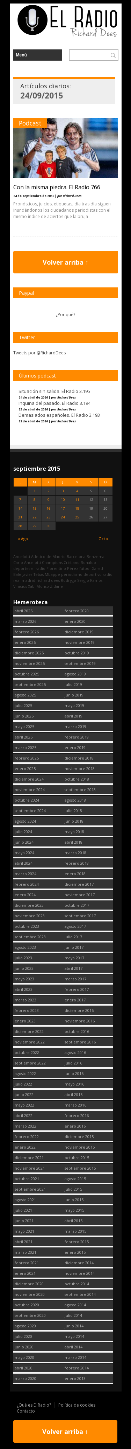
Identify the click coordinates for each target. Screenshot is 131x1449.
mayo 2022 (24, 1105)
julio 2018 (73, 810)
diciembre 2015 (79, 1136)
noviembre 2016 (80, 1020)
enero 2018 (75, 873)
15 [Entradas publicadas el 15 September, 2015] (34, 508)
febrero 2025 (27, 758)
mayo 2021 (24, 1231)
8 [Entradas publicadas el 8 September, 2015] (35, 499)
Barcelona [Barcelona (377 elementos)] (76, 556)
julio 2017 (73, 936)
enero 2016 (75, 1126)
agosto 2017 (75, 926)
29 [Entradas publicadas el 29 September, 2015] (34, 526)
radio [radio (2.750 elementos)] (107, 574)
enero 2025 (25, 768)
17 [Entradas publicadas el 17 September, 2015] (63, 508)
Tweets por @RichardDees (39, 353)
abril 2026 (23, 610)
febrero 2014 (77, 1367)
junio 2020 (24, 1346)
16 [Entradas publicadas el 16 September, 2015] (48, 508)
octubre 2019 (77, 652)
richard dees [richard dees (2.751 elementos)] (48, 580)
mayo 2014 (74, 1336)
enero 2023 (25, 1020)
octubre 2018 (77, 779)
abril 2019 (73, 716)
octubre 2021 (27, 1178)
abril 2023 (23, 989)
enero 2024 (25, 894)
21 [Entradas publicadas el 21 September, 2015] (20, 517)
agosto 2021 (25, 1199)
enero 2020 (75, 621)
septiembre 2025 (30, 684)
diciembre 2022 (29, 1031)
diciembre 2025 (29, 652)
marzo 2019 (75, 726)
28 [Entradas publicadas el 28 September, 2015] (20, 526)
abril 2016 (73, 1094)
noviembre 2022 (30, 1042)
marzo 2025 (25, 747)
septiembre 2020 (30, 1315)
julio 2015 (73, 1189)
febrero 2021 (27, 1262)
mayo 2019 (74, 705)
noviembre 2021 (30, 1168)
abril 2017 (73, 968)
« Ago (23, 538)
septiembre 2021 (30, 1189)
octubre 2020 (27, 1304)
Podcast (30, 123)
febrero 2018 (77, 863)
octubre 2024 (27, 800)
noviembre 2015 (80, 1147)
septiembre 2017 (80, 915)
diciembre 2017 (79, 884)
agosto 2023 (25, 947)
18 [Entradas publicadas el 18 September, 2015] (77, 508)
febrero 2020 (77, 610)
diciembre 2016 (79, 1010)
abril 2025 (23, 737)
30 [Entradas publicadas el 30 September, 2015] (48, 526)
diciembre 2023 (29, 905)
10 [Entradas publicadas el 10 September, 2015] (63, 499)
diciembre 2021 (29, 1157)
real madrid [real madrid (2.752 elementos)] (24, 580)
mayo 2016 (74, 1084)
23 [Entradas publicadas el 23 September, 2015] (48, 517)
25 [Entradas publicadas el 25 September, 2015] (77, 517)
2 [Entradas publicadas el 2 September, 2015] (49, 491)
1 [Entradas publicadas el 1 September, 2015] (35, 491)
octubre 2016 (77, 1031)
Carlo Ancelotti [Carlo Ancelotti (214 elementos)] (27, 562)
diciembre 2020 (29, 1283)
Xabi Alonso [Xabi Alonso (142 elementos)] (38, 586)
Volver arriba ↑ (65, 262)
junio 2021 (24, 1220)
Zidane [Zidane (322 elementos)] (56, 586)
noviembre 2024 (30, 789)
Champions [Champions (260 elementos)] (52, 562)
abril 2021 (23, 1241)
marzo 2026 (25, 621)
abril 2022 (23, 1115)
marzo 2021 (25, 1252)
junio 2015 (74, 1199)
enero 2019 (75, 747)
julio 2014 (73, 1315)
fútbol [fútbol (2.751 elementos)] (84, 568)
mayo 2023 (24, 978)
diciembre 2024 (29, 779)
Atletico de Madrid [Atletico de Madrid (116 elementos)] (48, 556)
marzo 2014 (75, 1357)
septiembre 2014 (80, 1294)
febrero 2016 (77, 1115)
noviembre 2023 (30, 915)
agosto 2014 (75, 1304)
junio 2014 (74, 1325)
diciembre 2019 (79, 631)
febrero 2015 (77, 1241)
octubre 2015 (77, 1157)
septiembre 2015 (80, 1168)
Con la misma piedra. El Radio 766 (56, 187)
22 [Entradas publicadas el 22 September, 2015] (34, 517)
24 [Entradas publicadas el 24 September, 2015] (63, 517)
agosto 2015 (75, 1178)
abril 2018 (73, 842)
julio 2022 (23, 1084)
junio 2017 (74, 947)
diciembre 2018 (79, 758)
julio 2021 (23, 1210)
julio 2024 (23, 831)
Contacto (26, 1411)
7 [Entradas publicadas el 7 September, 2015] (20, 499)
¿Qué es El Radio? (34, 1405)
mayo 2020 (24, 1357)
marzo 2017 (75, 978)
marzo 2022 (25, 1126)
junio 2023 (24, 968)
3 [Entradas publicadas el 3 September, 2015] (63, 491)
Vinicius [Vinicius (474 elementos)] (20, 586)
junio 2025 (24, 716)
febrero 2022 (27, 1136)
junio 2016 (74, 1073)
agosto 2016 (75, 1052)
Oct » (103, 538)
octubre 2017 (77, 905)
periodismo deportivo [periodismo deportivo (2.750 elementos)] (81, 574)
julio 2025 (23, 705)
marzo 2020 (25, 1378)
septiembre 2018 (80, 789)
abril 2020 (23, 1367)
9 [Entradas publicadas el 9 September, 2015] (49, 499)
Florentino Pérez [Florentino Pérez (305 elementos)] (62, 568)
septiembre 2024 (30, 810)
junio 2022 (24, 1094)
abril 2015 (73, 1220)
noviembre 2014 (80, 1273)
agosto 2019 (75, 673)
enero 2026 (25, 642)
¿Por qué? (65, 315)
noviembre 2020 (30, 1294)
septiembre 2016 (80, 1042)
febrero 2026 (27, 631)
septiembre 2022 (30, 1063)
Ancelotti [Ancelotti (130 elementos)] (21, 556)
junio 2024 (24, 842)
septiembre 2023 (30, 936)
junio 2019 (74, 695)
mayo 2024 (24, 852)
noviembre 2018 (80, 768)
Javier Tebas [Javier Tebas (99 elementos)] (33, 574)
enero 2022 (25, 1147)
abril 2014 (73, 1346)
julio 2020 (23, 1336)
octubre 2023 (27, 926)
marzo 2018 (75, 852)
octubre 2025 (27, 673)
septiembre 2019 (80, 663)
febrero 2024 (27, 884)
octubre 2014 (77, 1283)
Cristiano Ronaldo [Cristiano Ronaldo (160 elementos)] (80, 562)
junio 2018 (74, 821)
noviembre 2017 (80, 894)
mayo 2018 (74, 831)
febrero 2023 (27, 1010)
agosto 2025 (25, 695)
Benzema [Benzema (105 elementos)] (95, 556)
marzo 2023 (25, 999)
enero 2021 (25, 1273)
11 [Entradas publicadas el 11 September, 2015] (77, 499)
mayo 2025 (24, 726)
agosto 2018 (75, 800)
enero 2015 (75, 1252)
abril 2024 (23, 863)
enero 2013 (75, 1378)
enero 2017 (75, 999)
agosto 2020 (25, 1325)
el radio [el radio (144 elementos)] (38, 568)
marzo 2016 (75, 1105)
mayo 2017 (74, 957)
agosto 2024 (25, 821)
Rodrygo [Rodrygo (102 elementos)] (68, 580)
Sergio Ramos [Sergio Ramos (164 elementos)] (89, 580)
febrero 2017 (77, 989)
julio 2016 (73, 1063)
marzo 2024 (25, 873)
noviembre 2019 (80, 642)
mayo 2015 (74, 1210)
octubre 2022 (27, 1052)
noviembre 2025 (30, 663)
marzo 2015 (75, 1231)
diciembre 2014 (79, 1262)
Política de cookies (76, 1405)
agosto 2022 (25, 1073)
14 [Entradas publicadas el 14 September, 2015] (20, 508)
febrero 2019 (77, 737)
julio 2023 (23, 957)
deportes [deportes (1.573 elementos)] (21, 568)
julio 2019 (73, 684)
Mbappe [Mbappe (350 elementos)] (52, 574)
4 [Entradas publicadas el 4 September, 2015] (77, 491)
